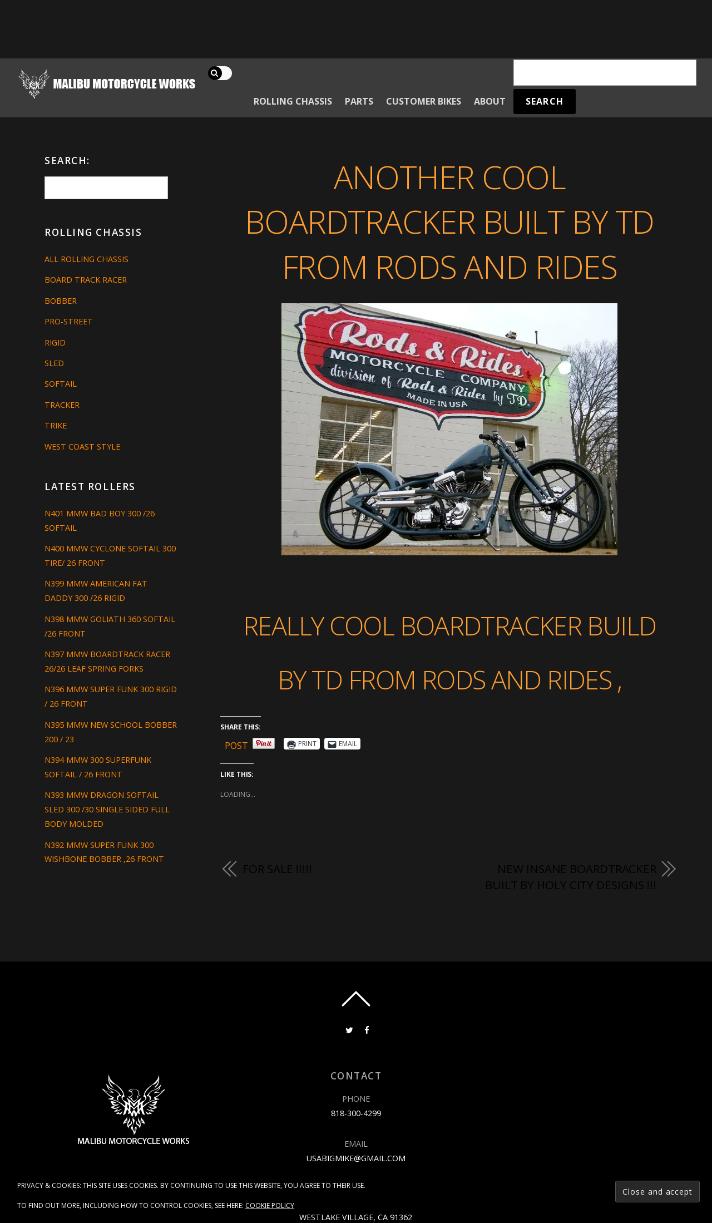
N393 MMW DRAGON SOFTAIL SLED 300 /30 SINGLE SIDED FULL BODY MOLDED (107, 809)
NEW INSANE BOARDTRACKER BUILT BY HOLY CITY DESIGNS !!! (570, 877)
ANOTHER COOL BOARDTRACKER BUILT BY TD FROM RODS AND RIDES (449, 221)
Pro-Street (68, 321)
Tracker (62, 405)
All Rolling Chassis (86, 259)
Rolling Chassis (293, 101)
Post (236, 743)
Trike (55, 425)
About (490, 101)
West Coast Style (82, 446)
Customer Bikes (423, 101)
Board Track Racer (85, 279)
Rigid (55, 342)
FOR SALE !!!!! (277, 868)
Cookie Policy (269, 1205)
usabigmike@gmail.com (356, 1158)
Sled (54, 363)
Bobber (60, 300)
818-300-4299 (356, 1113)
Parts (359, 101)
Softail (60, 383)
